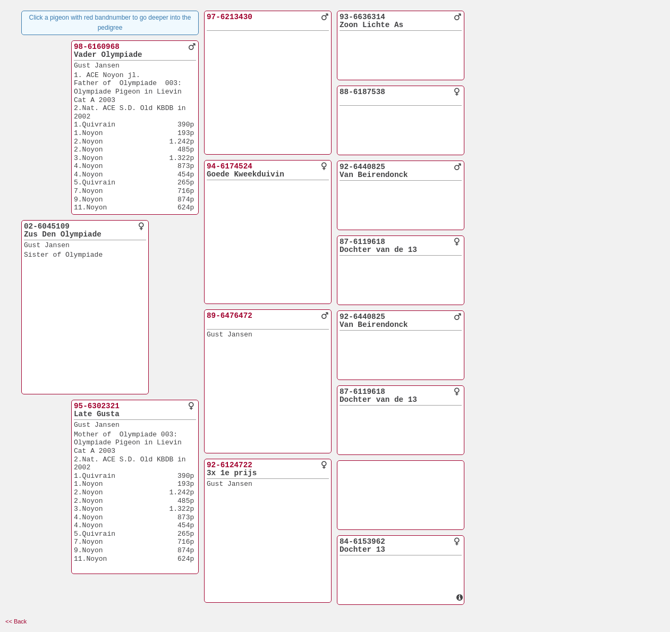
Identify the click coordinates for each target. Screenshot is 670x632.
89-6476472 (229, 315)
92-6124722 (229, 465)
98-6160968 (97, 47)
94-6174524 (229, 166)
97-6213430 (229, 17)
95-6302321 (97, 406)
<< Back (16, 621)
